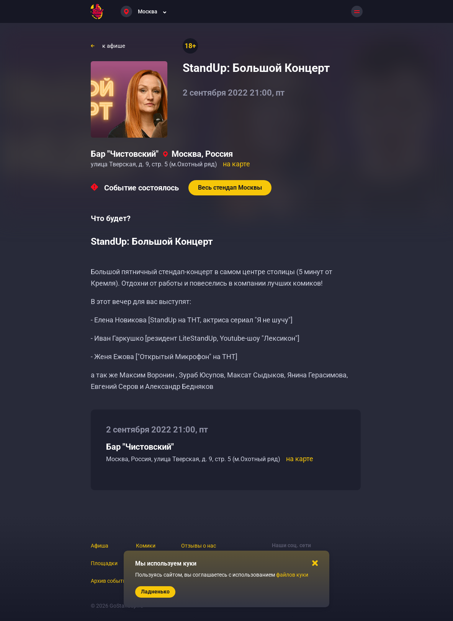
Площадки (104, 563)
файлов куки (292, 575)
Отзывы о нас (198, 546)
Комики (145, 546)
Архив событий (110, 581)
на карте (236, 164)
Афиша (99, 546)
